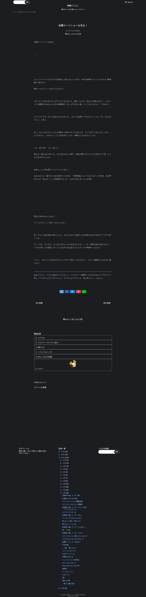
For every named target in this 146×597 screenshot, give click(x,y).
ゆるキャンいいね (68, 554)
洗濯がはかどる (67, 557)
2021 (63, 457)
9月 (64, 469)
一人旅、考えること (69, 548)
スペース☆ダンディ (69, 551)
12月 (65, 460)
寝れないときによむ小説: (73, 319)
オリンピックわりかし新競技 (72, 504)
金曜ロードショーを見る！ (71, 542)
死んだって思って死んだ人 (71, 521)
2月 (64, 490)
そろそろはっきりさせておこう (73, 539)
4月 (64, 484)
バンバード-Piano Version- (72, 518)
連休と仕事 (66, 580)
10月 (65, 466)
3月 (64, 487)
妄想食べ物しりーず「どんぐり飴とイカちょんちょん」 (74, 508)
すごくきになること (69, 563)
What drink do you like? (71, 566)
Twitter (48, 275)
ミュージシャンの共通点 (70, 560)
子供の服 (65, 545)
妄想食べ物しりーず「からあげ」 (74, 527)
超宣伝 (64, 569)
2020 (63, 588)
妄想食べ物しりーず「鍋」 (71, 495)
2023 (63, 451)
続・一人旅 (66, 530)
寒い (63, 577)
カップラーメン (67, 572)
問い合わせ (129, 2)
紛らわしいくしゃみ (69, 524)
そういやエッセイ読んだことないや (74, 536)
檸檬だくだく (73, 6)
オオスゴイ (66, 575)
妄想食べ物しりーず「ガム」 (72, 515)
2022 (63, 454)
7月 (64, 475)
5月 (64, 481)
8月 (64, 472)
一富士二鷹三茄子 (68, 583)
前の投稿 (106, 303)
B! (72, 292)
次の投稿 (39, 303)
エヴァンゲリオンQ (69, 512)
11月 (65, 463)
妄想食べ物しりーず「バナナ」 (73, 533)
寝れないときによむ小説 (73, 34)
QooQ (76, 596)
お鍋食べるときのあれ (70, 498)
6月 (64, 478)
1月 (64, 493)
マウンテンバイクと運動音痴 (72, 501)
